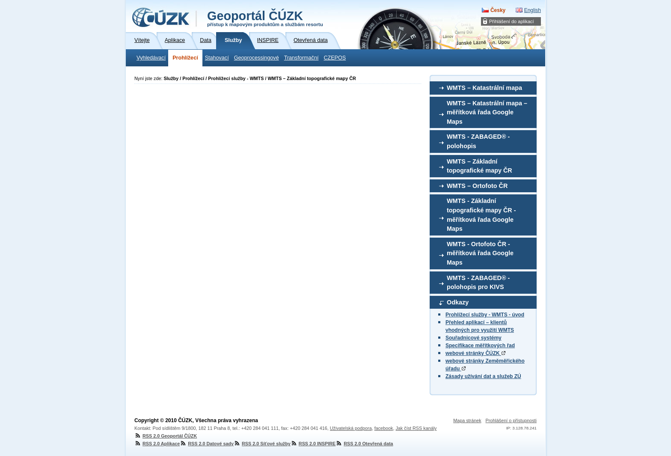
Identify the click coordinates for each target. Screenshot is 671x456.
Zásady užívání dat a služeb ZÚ (483, 376)
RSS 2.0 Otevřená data (364, 443)
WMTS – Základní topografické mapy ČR (479, 166)
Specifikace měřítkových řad (480, 346)
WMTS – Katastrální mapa (484, 87)
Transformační (301, 58)
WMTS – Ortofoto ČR (477, 185)
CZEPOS (335, 58)
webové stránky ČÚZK (475, 353)
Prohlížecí (185, 58)
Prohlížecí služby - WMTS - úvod (484, 315)
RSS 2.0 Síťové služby (262, 443)
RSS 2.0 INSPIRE (313, 443)
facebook (383, 428)
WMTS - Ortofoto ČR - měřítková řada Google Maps (480, 253)
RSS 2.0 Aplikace (157, 443)
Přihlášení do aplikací (511, 21)
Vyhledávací (151, 58)
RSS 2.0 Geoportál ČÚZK (165, 435)
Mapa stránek (467, 420)
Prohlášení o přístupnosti (511, 420)
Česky (497, 10)
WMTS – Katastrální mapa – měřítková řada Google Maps (487, 112)
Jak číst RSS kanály (415, 428)
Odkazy (458, 302)
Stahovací (217, 58)
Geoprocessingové (256, 58)
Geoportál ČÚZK (265, 18)
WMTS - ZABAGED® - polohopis (478, 141)
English (532, 10)
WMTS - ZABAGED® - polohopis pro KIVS (478, 282)
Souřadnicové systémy (473, 338)
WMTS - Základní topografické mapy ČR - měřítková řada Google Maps (481, 214)
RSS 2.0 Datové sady (207, 443)
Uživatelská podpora (351, 428)
